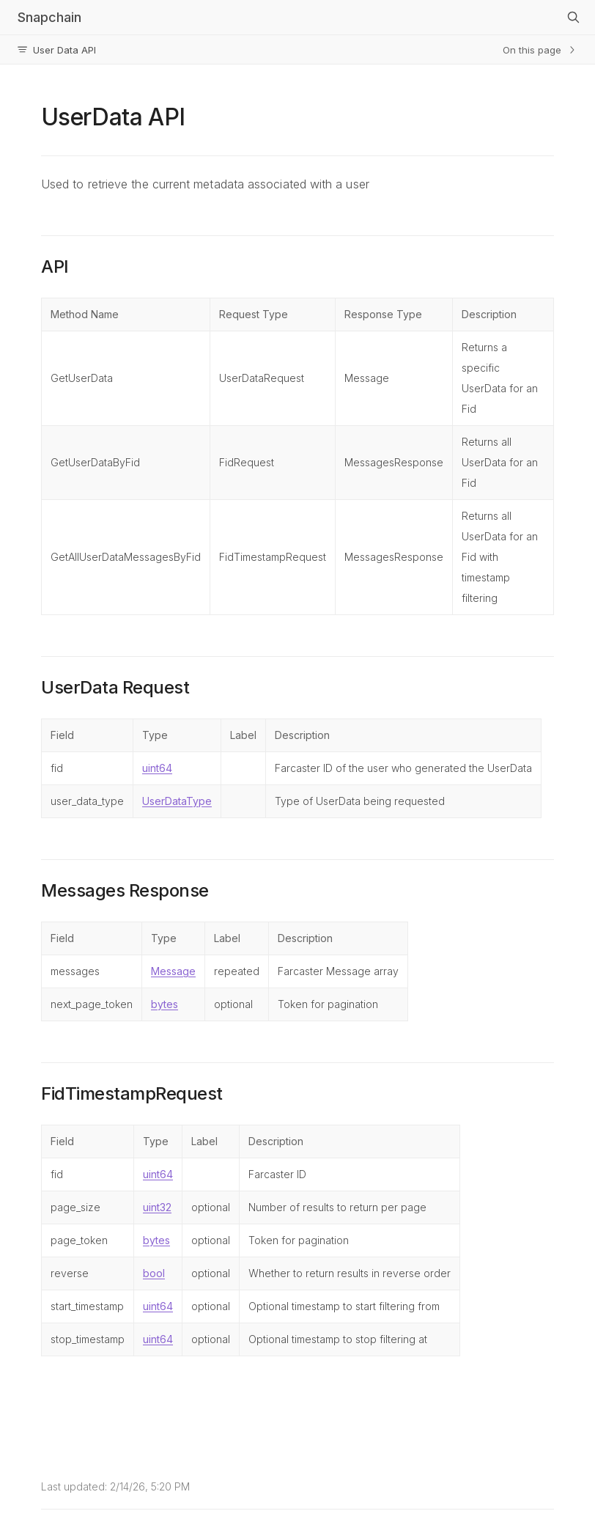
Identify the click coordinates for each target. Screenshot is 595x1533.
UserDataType (177, 801)
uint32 (157, 1207)
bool (154, 1273)
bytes (164, 1004)
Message (173, 971)
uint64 (157, 768)
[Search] (573, 17)
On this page (540, 50)
